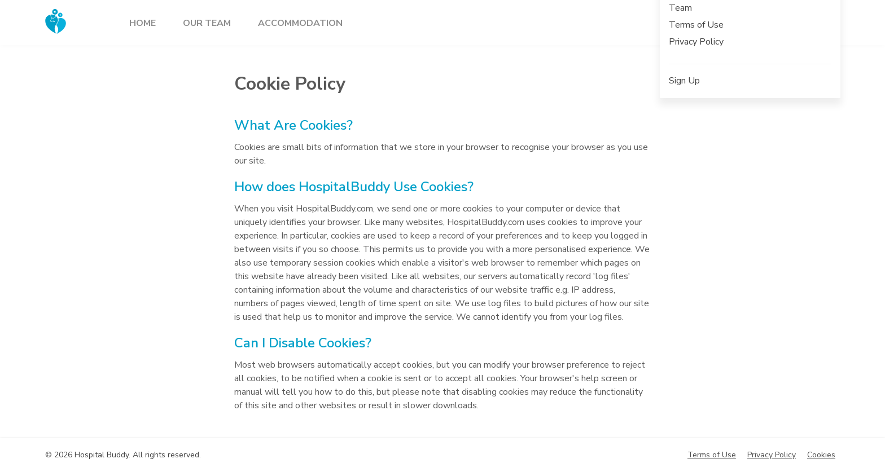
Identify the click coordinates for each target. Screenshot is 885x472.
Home (142, 23)
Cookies (821, 454)
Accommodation (300, 23)
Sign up (762, 21)
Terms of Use (711, 454)
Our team (207, 23)
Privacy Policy (771, 454)
